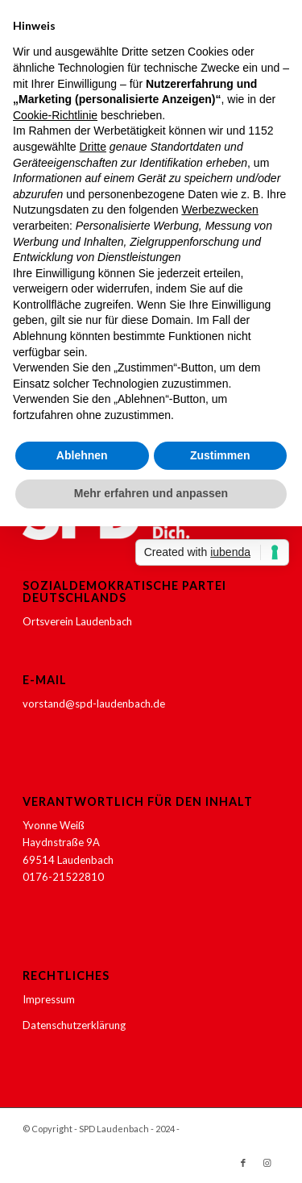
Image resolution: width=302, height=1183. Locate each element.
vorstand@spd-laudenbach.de (94, 703)
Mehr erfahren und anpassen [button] (151, 493)
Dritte (93, 146)
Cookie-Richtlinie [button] (55, 115)
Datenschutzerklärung (74, 1025)
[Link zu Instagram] (267, 1163)
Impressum (49, 999)
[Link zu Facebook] (243, 1163)
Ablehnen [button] (82, 455)
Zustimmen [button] (220, 455)
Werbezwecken (219, 209)
